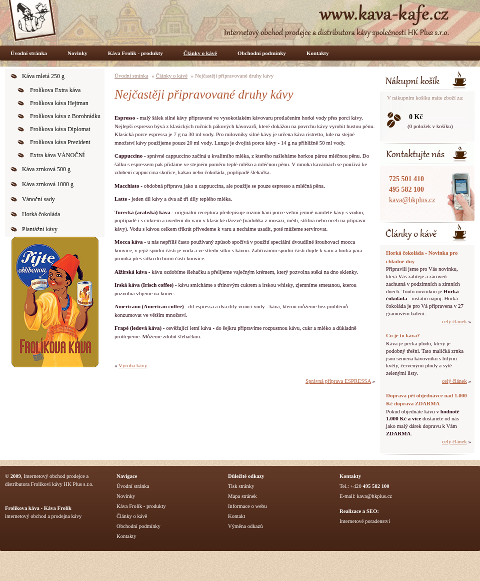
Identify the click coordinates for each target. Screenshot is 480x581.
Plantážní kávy (40, 229)
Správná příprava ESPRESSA (338, 381)
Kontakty (317, 53)
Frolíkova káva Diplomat (60, 129)
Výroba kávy (132, 365)
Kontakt (236, 516)
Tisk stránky (241, 486)
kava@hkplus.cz (412, 200)
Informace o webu (247, 506)
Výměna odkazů (245, 526)
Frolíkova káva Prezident (60, 142)
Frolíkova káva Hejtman (59, 103)
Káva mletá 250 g (43, 76)
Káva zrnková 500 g (46, 169)
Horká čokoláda (41, 214)
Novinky (78, 53)
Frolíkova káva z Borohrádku (65, 116)
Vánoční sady (38, 199)
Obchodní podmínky (262, 53)
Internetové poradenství (365, 521)
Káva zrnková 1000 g (48, 184)
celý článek (454, 321)
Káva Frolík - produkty (135, 53)
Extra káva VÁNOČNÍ (57, 155)
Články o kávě (200, 53)
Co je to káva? (403, 335)
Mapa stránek (242, 496)
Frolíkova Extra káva (55, 90)
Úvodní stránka (28, 53)
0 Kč (416, 117)
